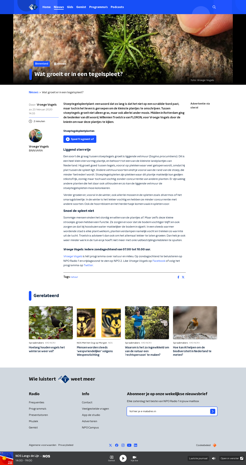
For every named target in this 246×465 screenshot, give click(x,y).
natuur (74, 277)
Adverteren (89, 421)
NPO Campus (90, 427)
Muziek (33, 421)
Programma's (98, 7)
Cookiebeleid (203, 445)
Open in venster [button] (232, 458)
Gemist (81, 7)
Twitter (88, 265)
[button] (112, 458)
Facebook (158, 261)
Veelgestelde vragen (95, 408)
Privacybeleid (65, 445)
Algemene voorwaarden (42, 445)
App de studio (91, 415)
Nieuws (59, 7)
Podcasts (117, 7)
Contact (87, 402)
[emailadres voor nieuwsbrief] (172, 411)
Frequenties (36, 402)
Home (47, 7)
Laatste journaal (198, 458)
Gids (70, 7)
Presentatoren (38, 415)
